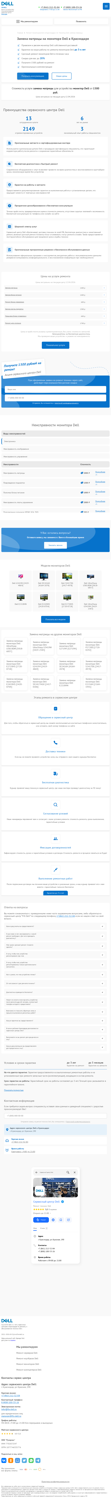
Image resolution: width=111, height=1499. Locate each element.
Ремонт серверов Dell (26, 1352)
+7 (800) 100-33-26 (72, 7)
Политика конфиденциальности (55, 1481)
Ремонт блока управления (14, 302)
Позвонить (81, 21)
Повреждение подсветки (14, 483)
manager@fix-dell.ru (11, 1416)
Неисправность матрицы (14, 473)
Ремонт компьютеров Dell (28, 1369)
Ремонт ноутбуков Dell (27, 1358)
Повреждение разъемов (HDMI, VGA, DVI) (21, 512)
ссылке (12, 1340)
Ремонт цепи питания (13, 323)
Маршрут (41, 1219)
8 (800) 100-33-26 (10, 1402)
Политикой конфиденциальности (78, 1122)
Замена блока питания (13, 295)
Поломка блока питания (13, 492)
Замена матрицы (11, 288)
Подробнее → (100, 473)
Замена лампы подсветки (14, 309)
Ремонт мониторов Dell (27, 1364)
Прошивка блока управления (15, 316)
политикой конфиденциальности (67, 403)
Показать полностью (14, 1090)
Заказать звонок (55, 545)
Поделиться (3, 1460)
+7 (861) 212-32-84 (50, 7)
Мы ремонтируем (27, 21)
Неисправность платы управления (18, 502)
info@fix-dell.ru (9, 1409)
